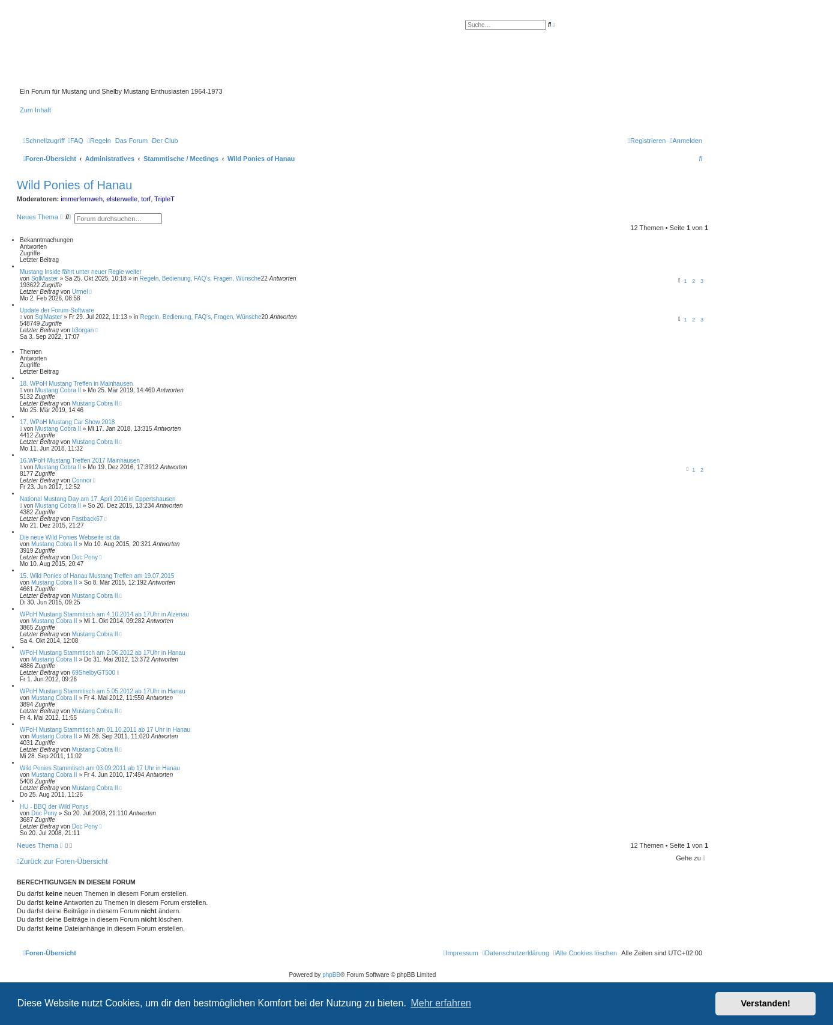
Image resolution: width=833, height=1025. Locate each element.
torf (146, 198)
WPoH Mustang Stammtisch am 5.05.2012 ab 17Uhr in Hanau (102, 691)
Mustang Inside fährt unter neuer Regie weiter (81, 272)
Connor (82, 480)
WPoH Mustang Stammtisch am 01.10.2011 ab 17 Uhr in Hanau (105, 729)
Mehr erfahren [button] (440, 1003)
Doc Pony (85, 557)
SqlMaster (44, 278)
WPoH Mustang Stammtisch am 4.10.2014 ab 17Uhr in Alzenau (104, 614)
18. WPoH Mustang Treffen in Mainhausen (76, 383)
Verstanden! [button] (765, 1003)
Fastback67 (87, 519)
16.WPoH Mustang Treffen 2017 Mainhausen (80, 460)
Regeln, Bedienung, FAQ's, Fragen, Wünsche (200, 278)
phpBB (331, 975)
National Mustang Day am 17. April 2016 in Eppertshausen (98, 499)
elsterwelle (121, 198)
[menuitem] (75, 140)
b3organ (83, 330)
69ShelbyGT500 (93, 672)
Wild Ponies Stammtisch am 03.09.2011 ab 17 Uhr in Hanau (100, 768)
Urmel (80, 291)
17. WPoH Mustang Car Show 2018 (67, 422)
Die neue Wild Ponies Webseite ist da (70, 537)
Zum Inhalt (35, 110)
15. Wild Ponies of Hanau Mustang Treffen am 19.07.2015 (97, 576)
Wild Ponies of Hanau (74, 185)
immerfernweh (82, 198)
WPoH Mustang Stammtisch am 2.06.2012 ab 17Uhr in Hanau (102, 652)
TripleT (164, 198)
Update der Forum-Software (57, 310)
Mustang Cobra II (58, 390)
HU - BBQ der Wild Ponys (54, 806)
